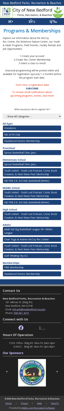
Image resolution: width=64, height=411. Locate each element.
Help (39, 403)
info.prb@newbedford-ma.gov (28, 309)
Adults (7, 224)
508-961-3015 (21, 313)
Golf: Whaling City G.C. (16, 255)
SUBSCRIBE (32, 88)
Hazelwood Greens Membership (22, 141)
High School (10, 209)
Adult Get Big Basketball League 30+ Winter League (28, 231)
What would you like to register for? (32, 109)
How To (55, 403)
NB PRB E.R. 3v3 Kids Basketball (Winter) (26, 180)
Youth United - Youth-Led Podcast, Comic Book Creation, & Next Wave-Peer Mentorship (30, 172)
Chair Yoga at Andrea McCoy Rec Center (26, 239)
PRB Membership (14, 267)
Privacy (24, 403)
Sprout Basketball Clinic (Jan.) (20, 152)
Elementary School (14, 159)
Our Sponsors (13, 353)
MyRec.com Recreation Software (38, 407)
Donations (10, 128)
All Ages (8, 123)
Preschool (9, 148)
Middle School (11, 188)
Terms (8, 403)
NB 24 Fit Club (12, 134)
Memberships (11, 263)
